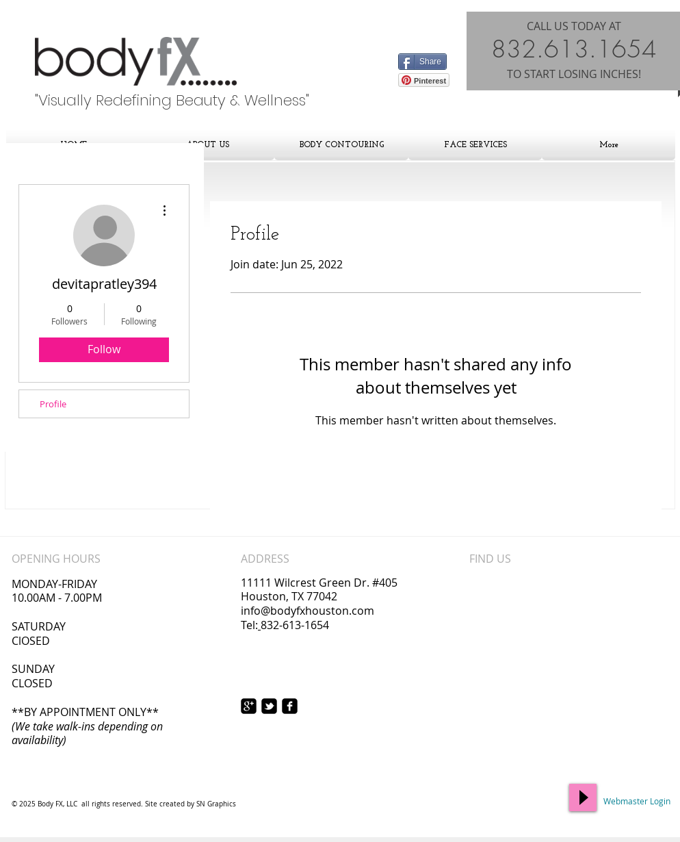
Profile (53, 404)
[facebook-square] (290, 706)
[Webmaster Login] (637, 801)
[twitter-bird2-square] (269, 706)
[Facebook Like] (425, 43)
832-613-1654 (295, 625)
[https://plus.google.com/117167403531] (249, 706)
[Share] (422, 61)
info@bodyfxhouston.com (307, 610)
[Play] (583, 797)
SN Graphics (216, 804)
